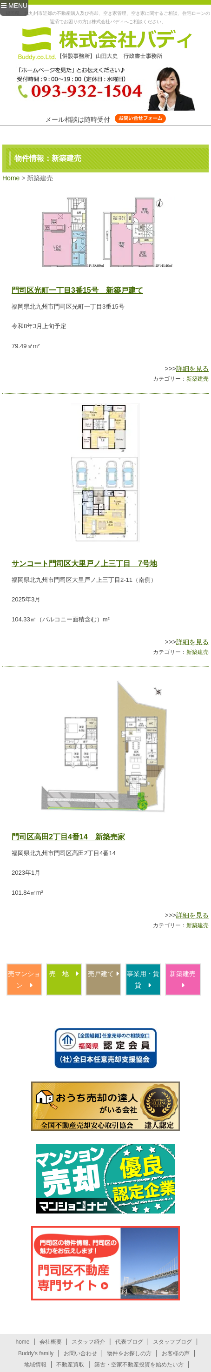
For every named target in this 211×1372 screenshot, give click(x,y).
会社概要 (51, 1342)
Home (11, 178)
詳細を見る (192, 368)
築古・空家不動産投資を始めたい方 (139, 1364)
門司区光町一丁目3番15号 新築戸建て (77, 290)
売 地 (64, 973)
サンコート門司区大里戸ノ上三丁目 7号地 (84, 563)
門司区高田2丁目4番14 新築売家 (68, 837)
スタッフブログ (172, 1342)
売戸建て (103, 973)
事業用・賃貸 (143, 979)
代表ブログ (129, 1342)
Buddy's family (35, 1353)
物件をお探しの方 (129, 1353)
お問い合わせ (80, 1353)
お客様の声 (176, 1353)
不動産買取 (70, 1364)
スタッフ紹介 (88, 1342)
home (23, 1342)
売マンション (24, 979)
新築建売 (197, 379)
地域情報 (35, 1364)
